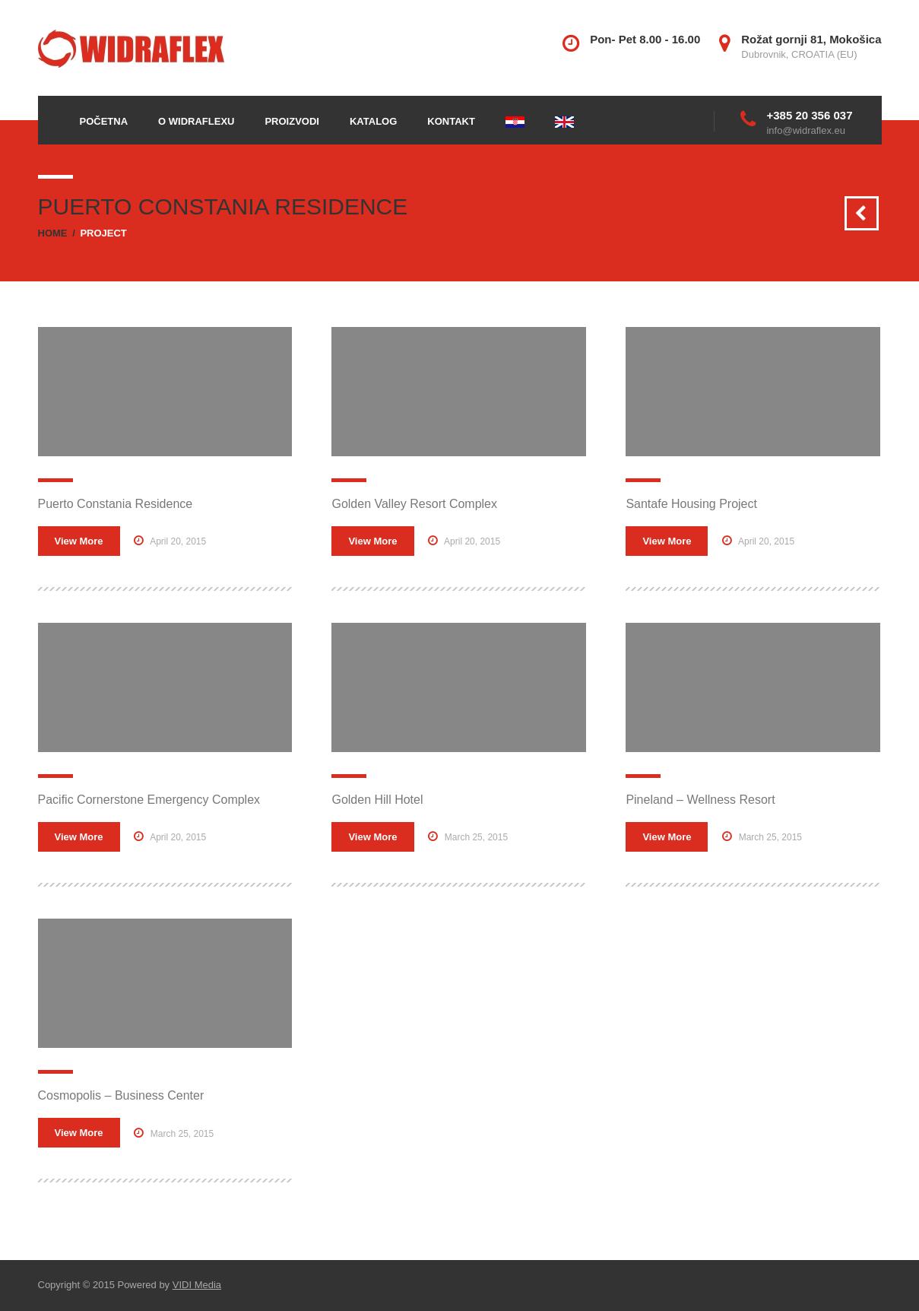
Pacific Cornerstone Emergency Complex (149, 799)
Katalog (373, 121)
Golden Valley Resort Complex (414, 503)
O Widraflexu (196, 121)
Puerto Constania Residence (115, 503)
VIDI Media (197, 1284)
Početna (104, 121)
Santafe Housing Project (691, 503)
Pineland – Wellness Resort (700, 799)
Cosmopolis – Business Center (121, 1095)
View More (79, 541)
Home (53, 233)
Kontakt (451, 121)
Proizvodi (292, 121)
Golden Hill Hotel (377, 799)
